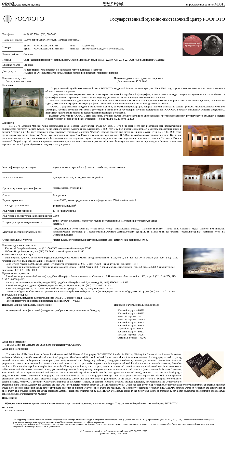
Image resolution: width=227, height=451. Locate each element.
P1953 (81, 251)
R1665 (110, 288)
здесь (31, 54)
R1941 (172, 291)
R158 (34, 270)
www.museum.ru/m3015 (46, 45)
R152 (175, 257)
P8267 (88, 248)
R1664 (108, 285)
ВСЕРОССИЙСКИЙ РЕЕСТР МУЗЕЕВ (21, 5)
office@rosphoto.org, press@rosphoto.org (102, 48)
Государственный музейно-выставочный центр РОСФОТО (167, 19)
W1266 (87, 297)
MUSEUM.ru (8, 3)
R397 (125, 282)
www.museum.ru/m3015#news (49, 48)
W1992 (76, 300)
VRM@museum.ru (95, 422)
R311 (24, 279)
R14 (136, 263)
